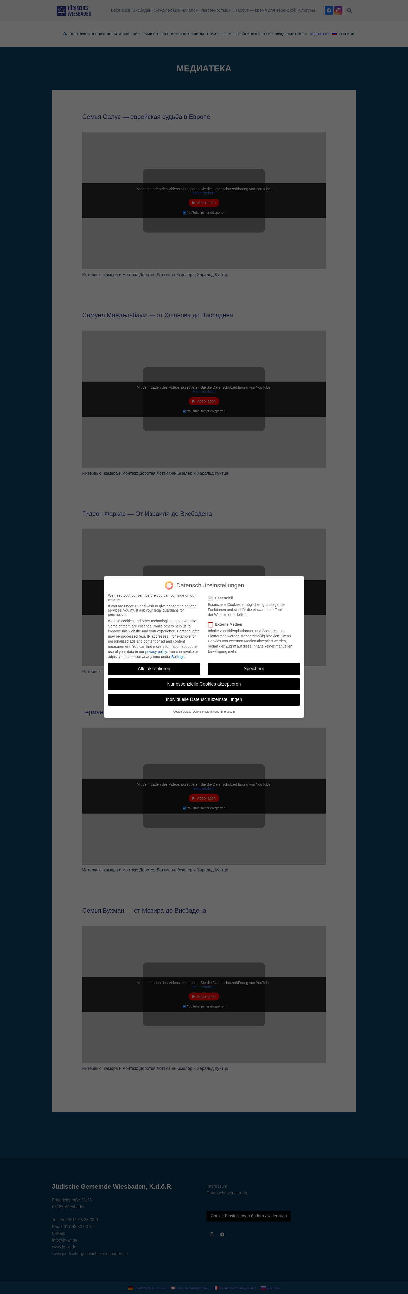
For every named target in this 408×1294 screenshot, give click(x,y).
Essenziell (222, 598)
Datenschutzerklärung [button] (206, 711)
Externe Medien (226, 624)
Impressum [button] (228, 711)
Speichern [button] (254, 668)
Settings (178, 657)
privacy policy (156, 652)
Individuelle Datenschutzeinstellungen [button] (204, 699)
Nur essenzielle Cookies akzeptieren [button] (204, 684)
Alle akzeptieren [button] (154, 668)
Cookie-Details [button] (182, 711)
